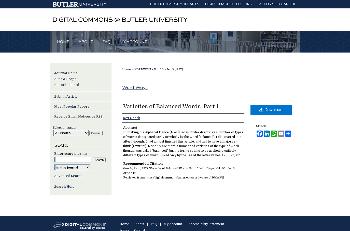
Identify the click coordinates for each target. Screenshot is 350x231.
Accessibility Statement (206, 224)
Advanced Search (68, 176)
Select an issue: (64, 128)
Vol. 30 (159, 69)
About (139, 224)
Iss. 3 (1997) (175, 69)
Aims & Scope (65, 79)
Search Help (64, 186)
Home (126, 69)
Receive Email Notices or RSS (78, 116)
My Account (173, 224)
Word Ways (135, 87)
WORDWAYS (142, 69)
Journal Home (66, 73)
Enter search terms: (70, 154)
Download (271, 110)
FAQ (154, 224)
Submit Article (66, 96)
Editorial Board (66, 85)
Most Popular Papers (71, 106)
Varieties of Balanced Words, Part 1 (171, 106)
